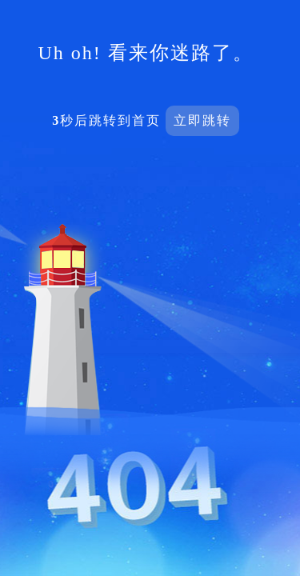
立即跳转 (202, 120)
